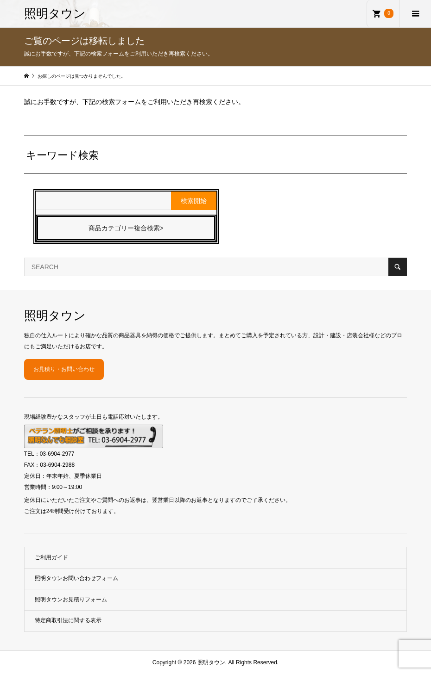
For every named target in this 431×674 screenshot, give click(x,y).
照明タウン (55, 13)
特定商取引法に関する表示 (68, 620)
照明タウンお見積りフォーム (71, 599)
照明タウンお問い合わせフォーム (76, 578)
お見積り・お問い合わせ (64, 369)
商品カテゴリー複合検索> (126, 228)
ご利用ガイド (51, 557)
